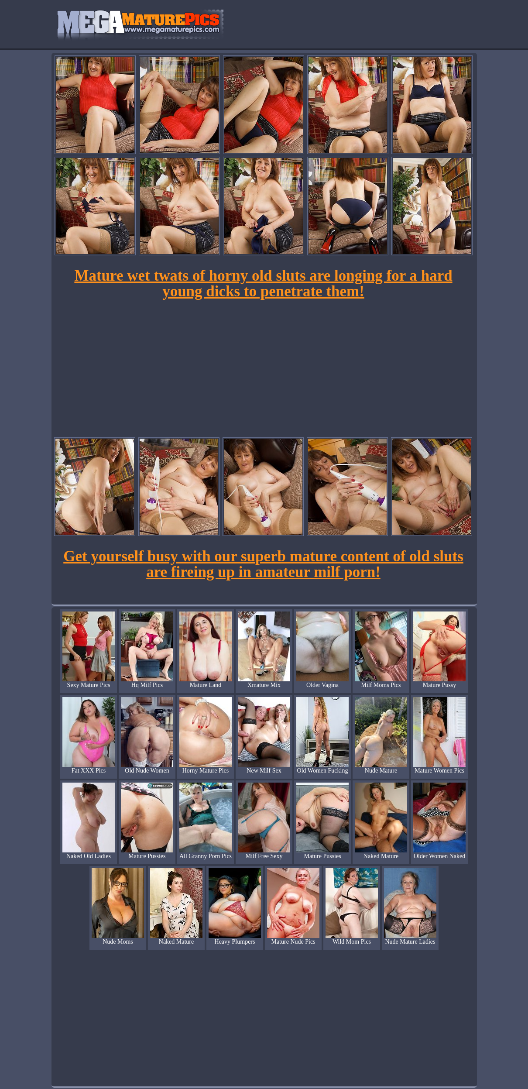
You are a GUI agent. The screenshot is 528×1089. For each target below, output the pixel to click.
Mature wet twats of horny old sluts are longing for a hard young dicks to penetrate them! (263, 283)
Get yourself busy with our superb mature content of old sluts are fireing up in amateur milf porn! (263, 564)
